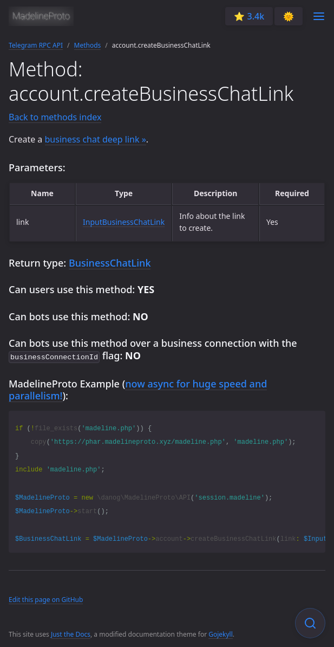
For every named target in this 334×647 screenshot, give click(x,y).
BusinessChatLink (110, 262)
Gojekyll (220, 633)
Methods (87, 45)
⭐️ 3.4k (249, 16)
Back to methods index (55, 117)
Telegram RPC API (36, 45)
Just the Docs (70, 633)
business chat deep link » (95, 139)
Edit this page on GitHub (46, 598)
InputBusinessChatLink (124, 222)
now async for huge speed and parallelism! (138, 389)
